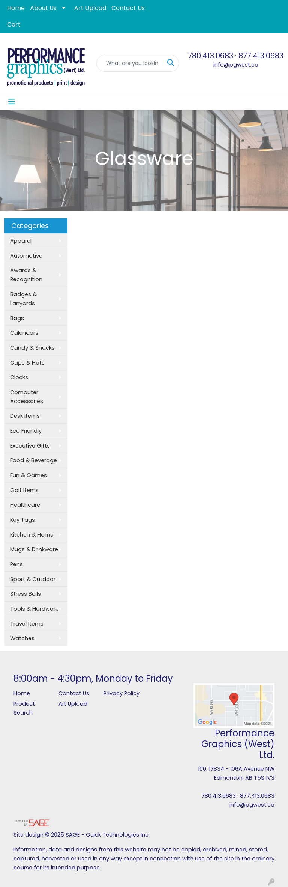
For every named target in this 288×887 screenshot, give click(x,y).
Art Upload (90, 8)
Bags (17, 318)
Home (16, 8)
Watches (22, 638)
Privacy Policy (122, 693)
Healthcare (25, 505)
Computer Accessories (26, 397)
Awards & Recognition (26, 275)
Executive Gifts (30, 445)
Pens (16, 564)
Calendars (24, 333)
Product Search (24, 708)
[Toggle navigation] (12, 101)
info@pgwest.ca (235, 64)
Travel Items (27, 623)
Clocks (19, 377)
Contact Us (128, 8)
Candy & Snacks (32, 348)
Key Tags (22, 520)
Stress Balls (25, 594)
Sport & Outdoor (33, 579)
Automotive (26, 256)
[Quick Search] (130, 63)
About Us (43, 8)
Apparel (21, 241)
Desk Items (25, 416)
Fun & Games (28, 475)
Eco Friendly (26, 431)
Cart (14, 24)
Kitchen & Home (32, 534)
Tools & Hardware (34, 609)
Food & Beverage (33, 460)
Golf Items (24, 490)
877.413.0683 (261, 55)
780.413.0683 (210, 55)
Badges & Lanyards (23, 299)
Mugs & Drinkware (34, 549)
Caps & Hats (27, 362)
